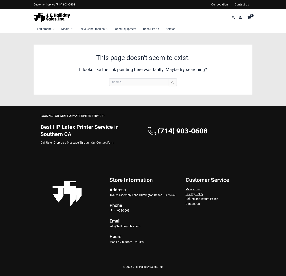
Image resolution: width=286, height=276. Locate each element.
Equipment (45, 29)
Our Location (221, 4)
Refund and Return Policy (201, 199)
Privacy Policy (194, 194)
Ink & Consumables (91, 29)
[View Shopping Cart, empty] (249, 18)
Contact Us (242, 4)
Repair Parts (147, 29)
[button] (233, 17)
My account (193, 189)
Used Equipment (122, 29)
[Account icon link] (240, 17)
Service (165, 29)
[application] (52, 29)
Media (66, 29)
